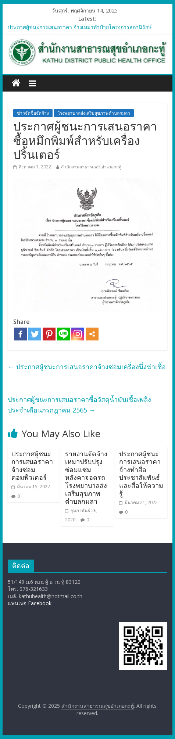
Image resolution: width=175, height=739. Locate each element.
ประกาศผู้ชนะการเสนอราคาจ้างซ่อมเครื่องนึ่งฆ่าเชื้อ (87, 366)
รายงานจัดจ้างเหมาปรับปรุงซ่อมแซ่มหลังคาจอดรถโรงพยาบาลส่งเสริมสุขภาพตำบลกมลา (86, 477)
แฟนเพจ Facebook (29, 603)
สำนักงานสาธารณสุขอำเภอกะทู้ (91, 167)
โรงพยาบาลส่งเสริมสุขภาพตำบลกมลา (94, 113)
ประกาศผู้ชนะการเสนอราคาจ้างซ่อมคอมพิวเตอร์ (32, 465)
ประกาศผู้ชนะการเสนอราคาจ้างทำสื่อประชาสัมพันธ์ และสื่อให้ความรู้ (141, 473)
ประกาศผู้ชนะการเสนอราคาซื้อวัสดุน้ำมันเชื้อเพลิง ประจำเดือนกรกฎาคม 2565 (79, 404)
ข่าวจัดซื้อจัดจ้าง (33, 113)
